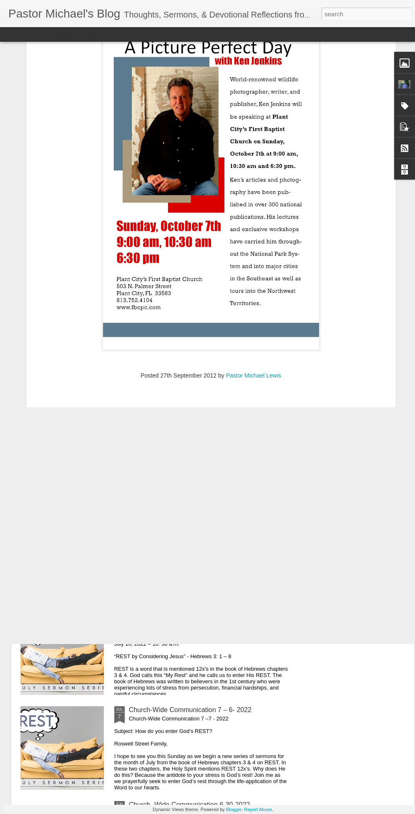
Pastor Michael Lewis (253, 266)
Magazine (68, 34)
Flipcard (39, 34)
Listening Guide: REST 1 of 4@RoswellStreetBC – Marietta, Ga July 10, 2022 (203, 618)
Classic (13, 34)
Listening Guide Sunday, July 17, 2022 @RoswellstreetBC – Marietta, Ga (186, 524)
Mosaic (95, 34)
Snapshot (149, 34)
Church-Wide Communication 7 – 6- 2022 (190, 709)
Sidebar (121, 34)
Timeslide (179, 34)
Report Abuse (258, 809)
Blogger (233, 809)
